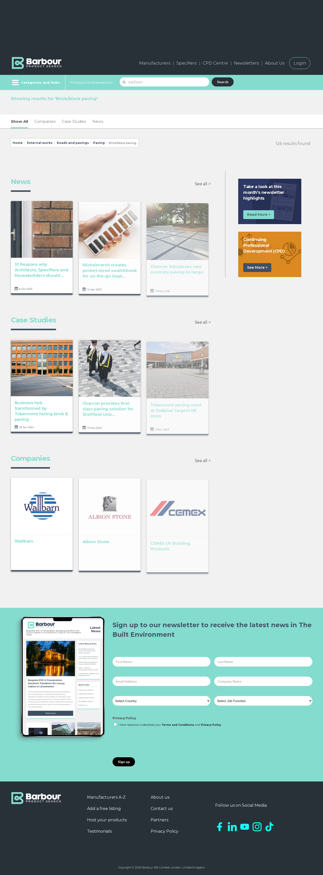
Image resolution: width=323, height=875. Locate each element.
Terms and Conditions (178, 725)
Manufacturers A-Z (106, 797)
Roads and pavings (73, 143)
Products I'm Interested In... (92, 82)
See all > (202, 184)
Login (299, 63)
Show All (19, 121)
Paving (99, 143)
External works (39, 143)
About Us (274, 63)
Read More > (258, 214)
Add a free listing (104, 808)
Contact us (162, 808)
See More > (257, 267)
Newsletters (246, 63)
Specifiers (186, 63)
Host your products (107, 820)
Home (18, 143)
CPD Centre (215, 63)
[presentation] (151, 742)
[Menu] (35, 82)
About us (160, 797)
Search (222, 82)
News (97, 121)
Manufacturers (154, 63)
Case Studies (74, 121)
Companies (45, 121)
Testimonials (99, 831)
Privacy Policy (124, 718)
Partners (159, 820)
